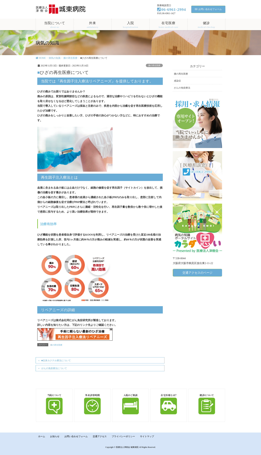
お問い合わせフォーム (208, 9)
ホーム (41, 436)
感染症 (177, 81)
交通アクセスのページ (197, 272)
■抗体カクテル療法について (56, 360)
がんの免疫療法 (182, 88)
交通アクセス (100, 436)
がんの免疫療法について (54, 368)
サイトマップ (148, 436)
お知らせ (55, 436)
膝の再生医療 (154, 65)
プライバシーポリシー (124, 436)
